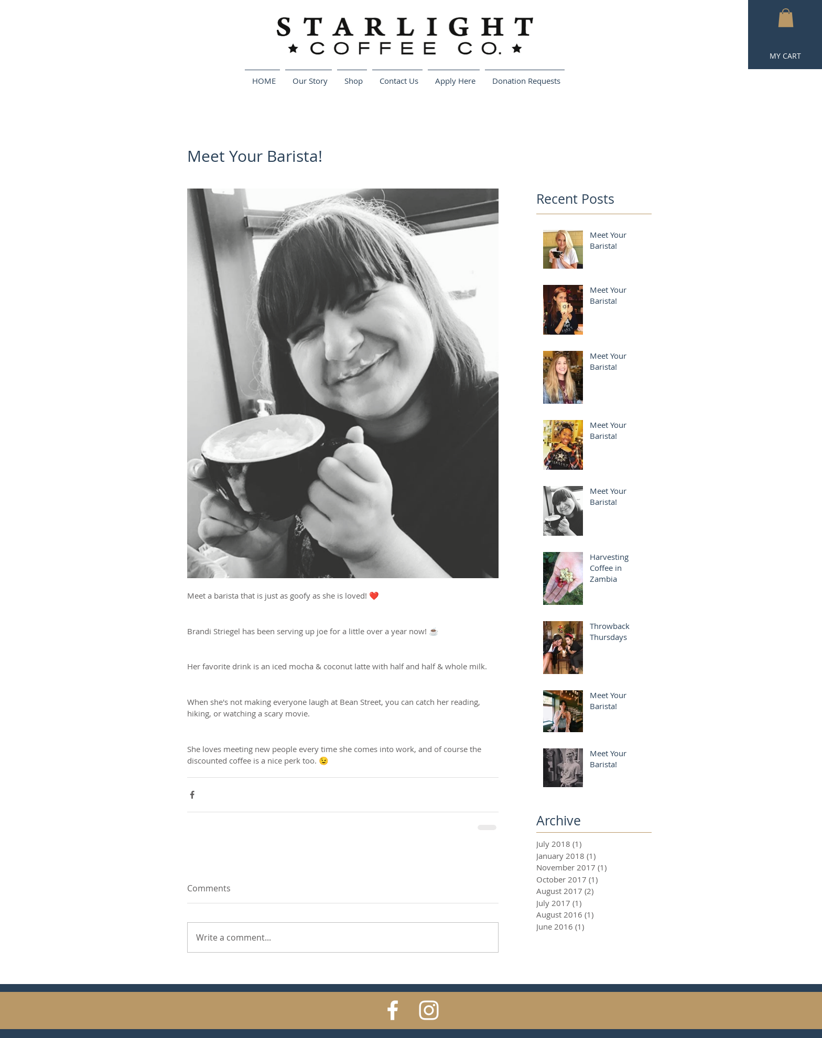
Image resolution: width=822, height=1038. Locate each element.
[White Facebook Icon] (393, 1010)
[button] (786, 17)
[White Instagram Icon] (429, 1010)
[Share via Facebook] (192, 795)
